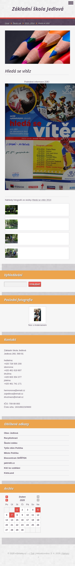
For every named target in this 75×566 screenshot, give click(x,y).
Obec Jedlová (11, 433)
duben (22, 497)
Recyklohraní (11, 438)
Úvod (7, 23)
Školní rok (17, 23)
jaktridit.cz (9, 463)
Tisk (32, 553)
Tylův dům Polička (13, 448)
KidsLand (9, 473)
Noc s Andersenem (37, 325)
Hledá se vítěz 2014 (41, 200)
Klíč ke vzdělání (12, 468)
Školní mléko (10, 443)
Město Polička (11, 453)
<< (6, 496)
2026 (22, 500)
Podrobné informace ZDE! (36, 81)
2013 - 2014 (30, 23)
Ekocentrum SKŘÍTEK (15, 458)
